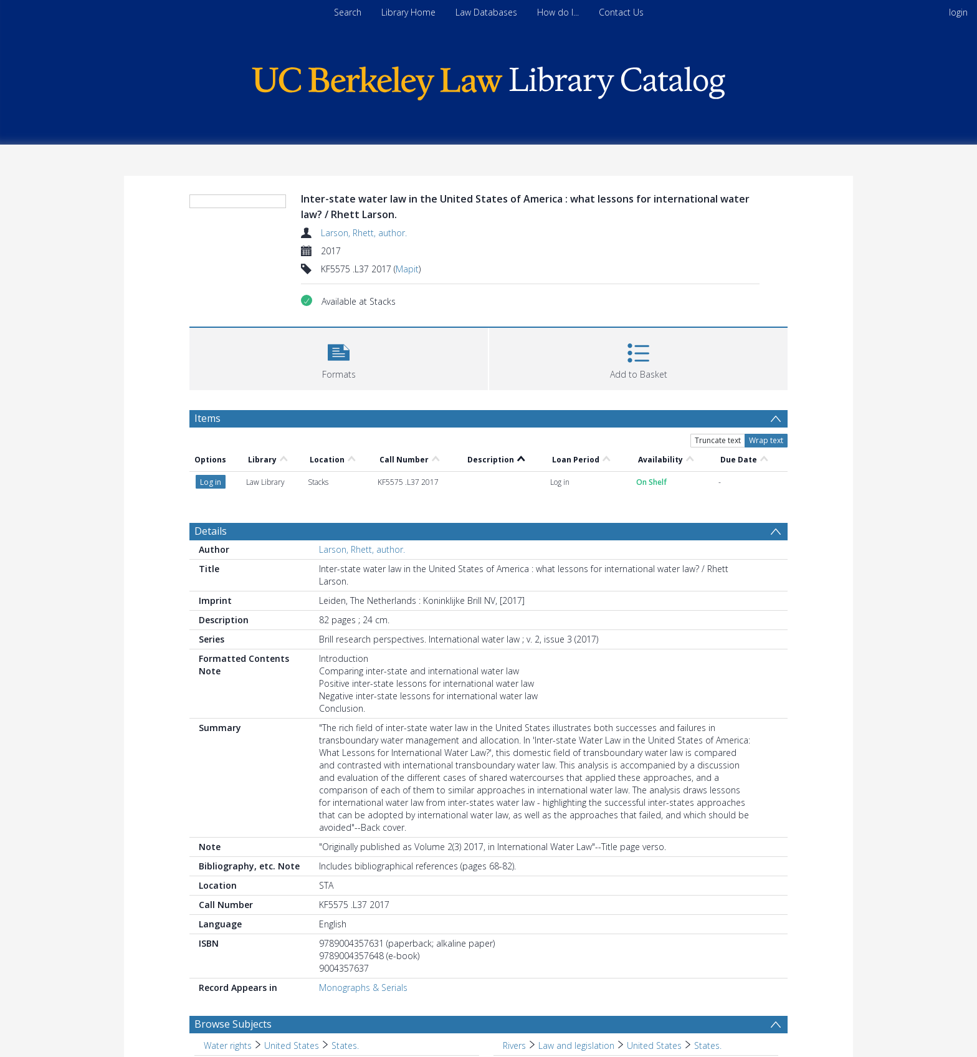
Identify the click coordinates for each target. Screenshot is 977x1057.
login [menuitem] (958, 12)
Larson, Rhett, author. (364, 233)
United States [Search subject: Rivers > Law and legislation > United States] (654, 1045)
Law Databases (486, 12)
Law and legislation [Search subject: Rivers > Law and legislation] (576, 1045)
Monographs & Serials (363, 987)
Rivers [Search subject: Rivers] (514, 1045)
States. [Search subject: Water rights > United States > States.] (345, 1045)
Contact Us (621, 12)
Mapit (407, 269)
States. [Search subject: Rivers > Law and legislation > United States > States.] (708, 1045)
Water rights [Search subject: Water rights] (228, 1045)
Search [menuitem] (347, 12)
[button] (338, 357)
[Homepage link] (488, 80)
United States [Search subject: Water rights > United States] (291, 1045)
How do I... (558, 12)
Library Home (408, 12)
